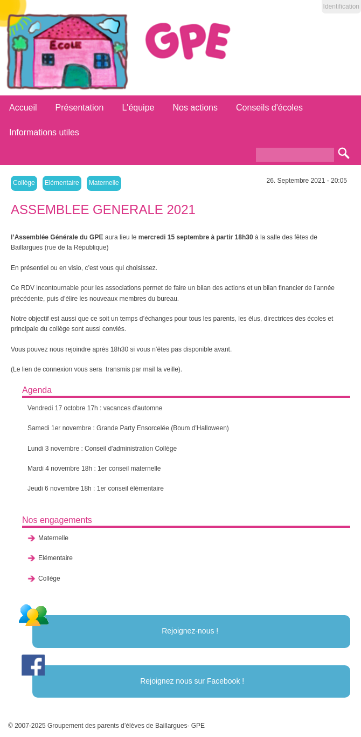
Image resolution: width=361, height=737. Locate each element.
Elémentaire (62, 183)
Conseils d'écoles (269, 107)
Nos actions (195, 107)
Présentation (79, 107)
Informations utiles (44, 132)
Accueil (23, 107)
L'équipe (138, 107)
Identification (341, 6)
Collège (24, 183)
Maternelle (104, 183)
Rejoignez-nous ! (190, 630)
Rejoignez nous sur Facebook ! (192, 681)
